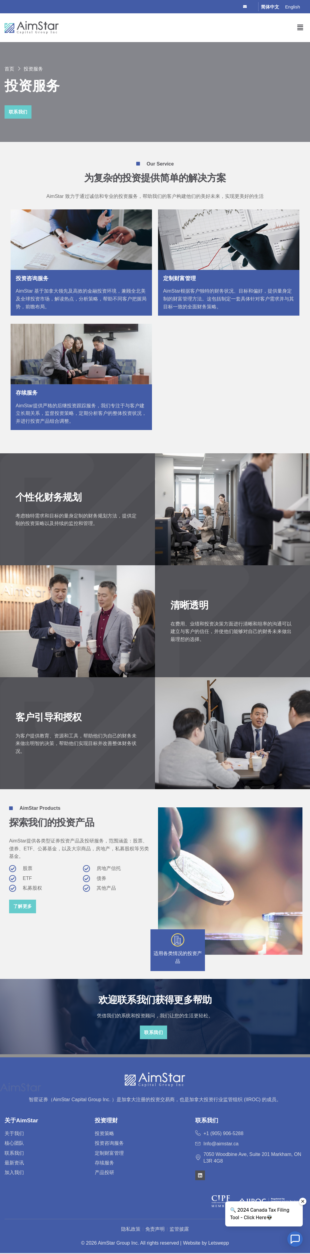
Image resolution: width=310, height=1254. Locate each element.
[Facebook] (216, 6)
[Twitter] (226, 6)
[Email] (247, 6)
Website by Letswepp (206, 1243)
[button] (300, 27)
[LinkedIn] (237, 6)
